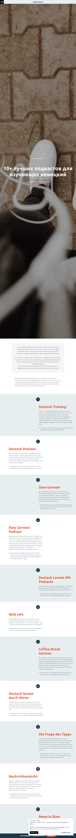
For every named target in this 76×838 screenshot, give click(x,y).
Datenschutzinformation (39, 828)
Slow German (49, 487)
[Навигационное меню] (2, 2)
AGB (59, 828)
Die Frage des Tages (55, 734)
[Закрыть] (73, 836)
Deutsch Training (52, 407)
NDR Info (16, 614)
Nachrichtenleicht (23, 776)
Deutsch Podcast (22, 449)
